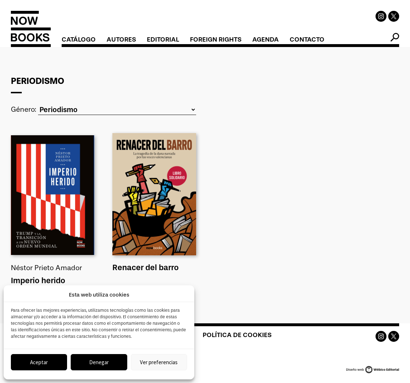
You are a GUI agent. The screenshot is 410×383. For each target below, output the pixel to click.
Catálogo (79, 39)
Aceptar (39, 362)
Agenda (265, 39)
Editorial (163, 39)
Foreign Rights (215, 39)
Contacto (307, 39)
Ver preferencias (159, 362)
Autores (121, 39)
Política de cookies (237, 333)
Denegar (99, 362)
